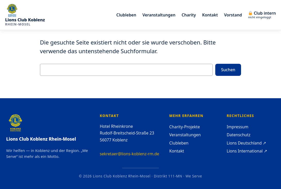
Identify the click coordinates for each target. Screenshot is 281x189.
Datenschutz (238, 135)
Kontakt (176, 151)
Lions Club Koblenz (25, 20)
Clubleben (178, 143)
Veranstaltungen (185, 135)
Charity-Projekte (184, 127)
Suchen (228, 70)
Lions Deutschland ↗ (246, 143)
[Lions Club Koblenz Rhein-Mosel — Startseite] (25, 10)
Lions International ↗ (247, 151)
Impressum (237, 127)
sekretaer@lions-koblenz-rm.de (129, 154)
